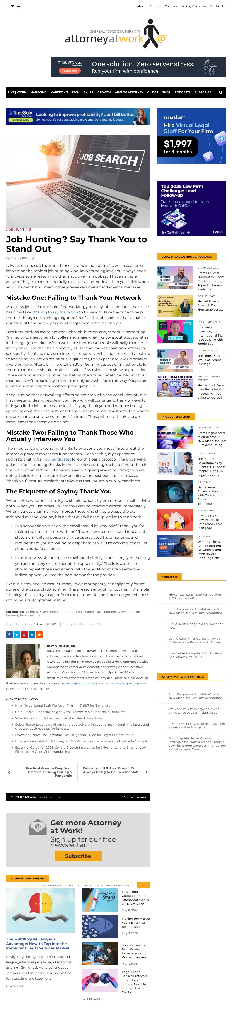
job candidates (57, 459)
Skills (88, 92)
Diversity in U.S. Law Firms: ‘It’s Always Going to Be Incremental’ (110, 770)
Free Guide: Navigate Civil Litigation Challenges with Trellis (195, 655)
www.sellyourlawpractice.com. (124, 683)
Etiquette (84, 885)
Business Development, (42, 611)
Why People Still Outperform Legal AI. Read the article (58, 718)
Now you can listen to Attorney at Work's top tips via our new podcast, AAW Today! (81, 741)
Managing (38, 92)
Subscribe (203, 92)
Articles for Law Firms (78, 797)
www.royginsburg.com (78, 683)
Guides (152, 92)
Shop (166, 92)
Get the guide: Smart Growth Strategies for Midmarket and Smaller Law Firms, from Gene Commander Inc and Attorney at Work (197, 743)
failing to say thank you (57, 312)
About (141, 6)
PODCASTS (183, 92)
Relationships (30, 615)
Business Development (58, 885)
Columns (171, 6)
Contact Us (218, 6)
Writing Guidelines (193, 6)
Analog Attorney (129, 92)
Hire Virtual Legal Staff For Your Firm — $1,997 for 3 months (63, 706)
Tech (76, 92)
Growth (104, 92)
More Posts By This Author (27, 688)
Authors (155, 6)
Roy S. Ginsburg (22, 258)
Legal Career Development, (96, 611)
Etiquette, (67, 611)
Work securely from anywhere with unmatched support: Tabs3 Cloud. (194, 710)
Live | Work (17, 92)
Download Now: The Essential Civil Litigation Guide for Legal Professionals (74, 735)
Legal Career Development (114, 885)
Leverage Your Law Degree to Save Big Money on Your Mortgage (197, 725)
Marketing (59, 92)
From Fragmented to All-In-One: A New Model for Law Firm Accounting (195, 611)
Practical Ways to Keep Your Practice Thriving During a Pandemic (49, 772)
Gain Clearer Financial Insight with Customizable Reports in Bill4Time (70, 712)
